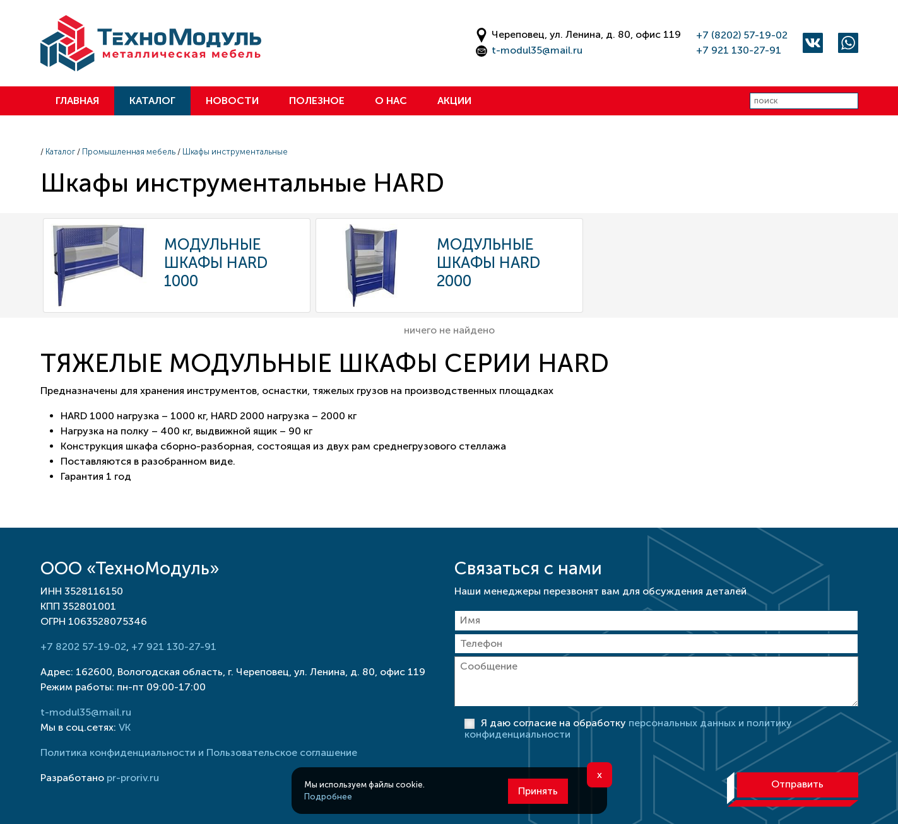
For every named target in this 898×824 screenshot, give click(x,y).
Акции (454, 101)
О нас (391, 101)
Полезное (317, 101)
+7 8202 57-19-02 (83, 647)
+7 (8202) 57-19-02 (742, 35)
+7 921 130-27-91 (738, 50)
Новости (232, 101)
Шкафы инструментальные (235, 151)
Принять (538, 791)
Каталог (152, 101)
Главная (77, 101)
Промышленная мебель (128, 151)
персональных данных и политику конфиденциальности (628, 728)
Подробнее (328, 796)
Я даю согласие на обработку (628, 728)
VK (125, 727)
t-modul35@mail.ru (537, 50)
